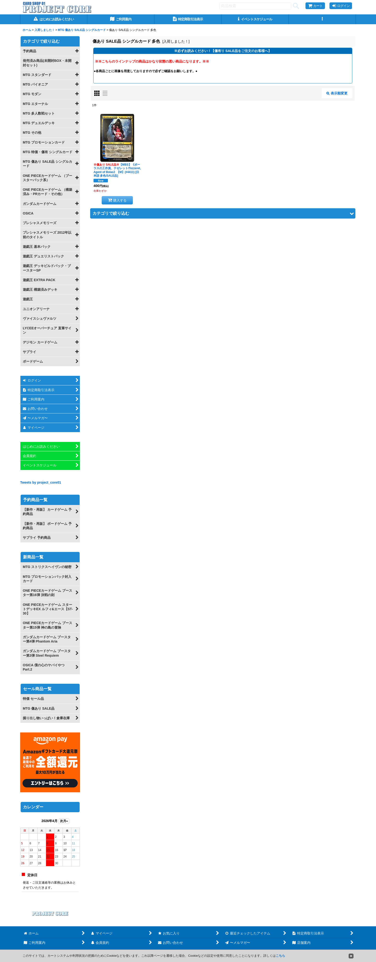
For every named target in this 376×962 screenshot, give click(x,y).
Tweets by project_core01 (40, 482)
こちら (280, 955)
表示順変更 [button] (336, 93)
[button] (322, 19)
